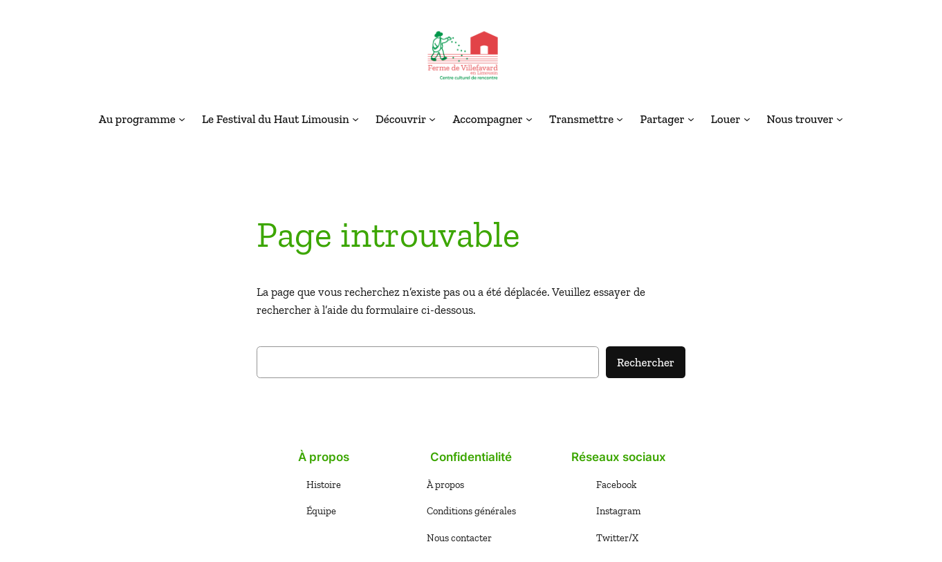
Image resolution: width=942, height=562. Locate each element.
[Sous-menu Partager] (690, 118)
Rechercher (645, 362)
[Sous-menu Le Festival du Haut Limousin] (355, 118)
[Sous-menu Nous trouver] (839, 118)
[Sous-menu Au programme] (181, 118)
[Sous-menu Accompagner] (529, 118)
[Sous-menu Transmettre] (619, 118)
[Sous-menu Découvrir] (432, 118)
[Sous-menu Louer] (747, 118)
